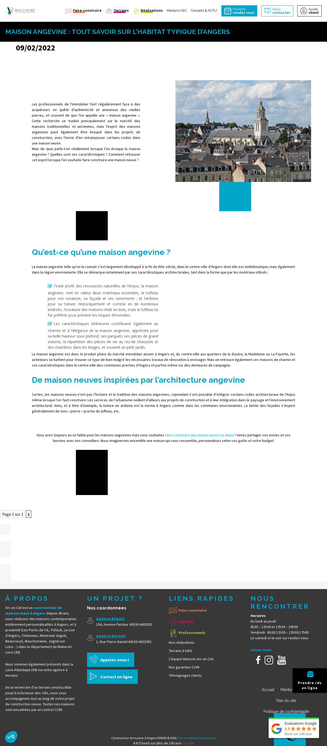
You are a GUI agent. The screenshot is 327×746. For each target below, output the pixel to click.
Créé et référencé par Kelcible (196, 738)
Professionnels (192, 632)
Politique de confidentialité (286, 711)
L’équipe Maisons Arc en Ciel (191, 659)
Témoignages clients (185, 675)
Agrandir (186, 621)
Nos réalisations (181, 642)
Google (188, 743)
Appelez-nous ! (114, 659)
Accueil (268, 690)
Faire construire (193, 610)
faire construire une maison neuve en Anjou (199, 435)
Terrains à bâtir (180, 650)
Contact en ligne (116, 676)
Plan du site (286, 700)
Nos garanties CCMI (184, 667)
